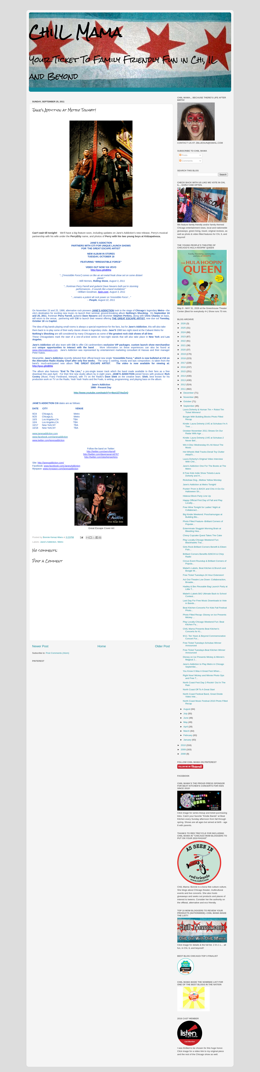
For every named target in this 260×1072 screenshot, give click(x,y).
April (186, 726)
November (188, 397)
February (188, 735)
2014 (183, 376)
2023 (183, 336)
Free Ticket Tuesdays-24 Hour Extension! (203, 575)
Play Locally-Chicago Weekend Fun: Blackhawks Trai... (201, 541)
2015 (183, 371)
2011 (183, 389)
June (186, 718)
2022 (183, 341)
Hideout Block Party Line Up (197, 496)
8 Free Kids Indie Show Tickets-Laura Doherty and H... (201, 474)
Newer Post (40, 646)
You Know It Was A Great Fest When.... (202, 671)
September (189, 406)
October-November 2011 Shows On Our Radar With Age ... (203, 432)
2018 (183, 358)
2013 (183, 380)
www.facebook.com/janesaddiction (50, 437)
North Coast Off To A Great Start (199, 689)
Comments (186, 161)
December (188, 393)
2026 (183, 323)
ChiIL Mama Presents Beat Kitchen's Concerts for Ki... (201, 630)
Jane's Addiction (48, 542)
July (185, 713)
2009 (183, 749)
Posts (183, 155)
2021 (183, 345)
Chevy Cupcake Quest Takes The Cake (202, 535)
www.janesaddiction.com (45, 433)
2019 (183, 354)
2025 (183, 328)
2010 (183, 745)
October (187, 401)
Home (102, 646)
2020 (183, 349)
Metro (60, 542)
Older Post (162, 646)
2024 (183, 332)
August (187, 709)
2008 (183, 754)
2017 (183, 363)
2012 (183, 384)
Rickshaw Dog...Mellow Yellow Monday (202, 480)
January (187, 739)
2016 (183, 367)
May (185, 722)
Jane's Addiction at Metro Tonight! (199, 484)
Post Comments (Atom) (57, 653)
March (186, 731)
